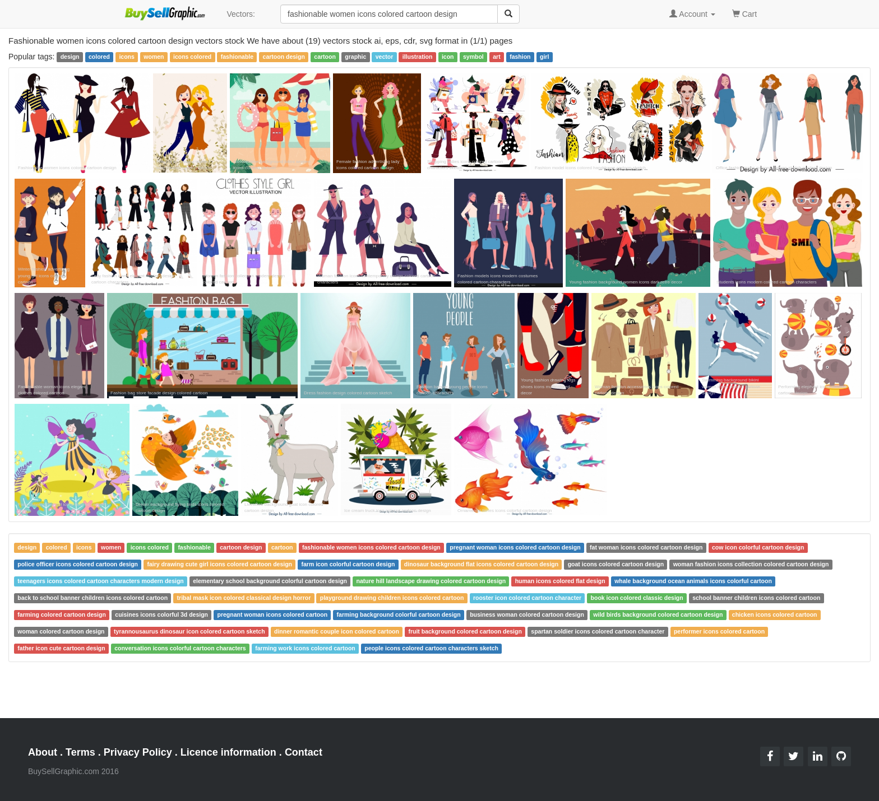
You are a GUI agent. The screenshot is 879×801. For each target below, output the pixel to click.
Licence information (228, 752)
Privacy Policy (138, 752)
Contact (303, 752)
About (42, 752)
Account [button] (692, 14)
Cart (744, 13)
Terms (80, 752)
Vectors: (240, 14)
